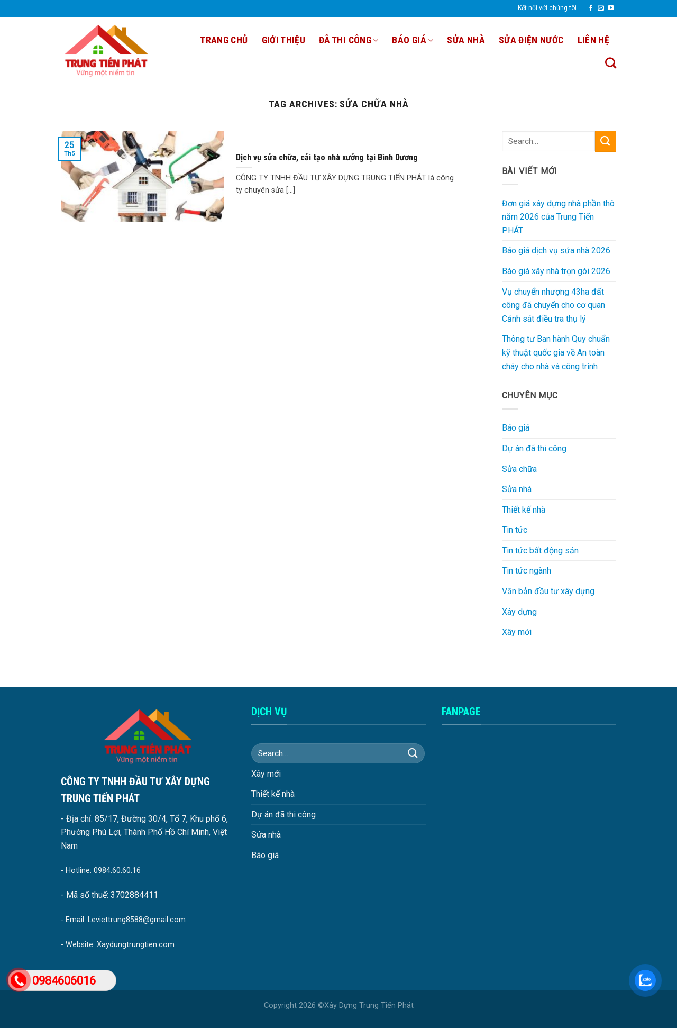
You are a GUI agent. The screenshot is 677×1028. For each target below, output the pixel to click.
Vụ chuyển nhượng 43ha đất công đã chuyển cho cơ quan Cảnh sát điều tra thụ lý (553, 305)
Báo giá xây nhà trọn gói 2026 (556, 271)
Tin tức (514, 530)
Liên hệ (593, 40)
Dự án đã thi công (534, 448)
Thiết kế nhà (523, 510)
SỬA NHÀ (465, 40)
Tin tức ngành (526, 571)
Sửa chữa (519, 469)
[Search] (610, 63)
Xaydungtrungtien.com (136, 944)
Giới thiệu (284, 40)
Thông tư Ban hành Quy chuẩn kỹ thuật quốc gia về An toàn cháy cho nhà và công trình (556, 352)
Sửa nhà (517, 489)
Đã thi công (348, 40)
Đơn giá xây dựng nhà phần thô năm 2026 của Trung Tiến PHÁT (558, 216)
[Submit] (605, 141)
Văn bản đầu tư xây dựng (548, 591)
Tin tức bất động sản (540, 550)
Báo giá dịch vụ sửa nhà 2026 (556, 250)
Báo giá (412, 40)
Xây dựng (519, 612)
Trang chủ (224, 40)
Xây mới (517, 632)
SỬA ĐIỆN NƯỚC (531, 40)
